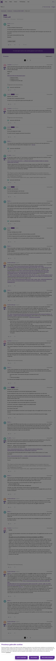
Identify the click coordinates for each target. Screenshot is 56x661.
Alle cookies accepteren (47, 657)
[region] (28, 651)
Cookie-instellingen (21, 657)
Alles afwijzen (34, 657)
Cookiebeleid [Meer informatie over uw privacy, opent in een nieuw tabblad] (8, 652)
